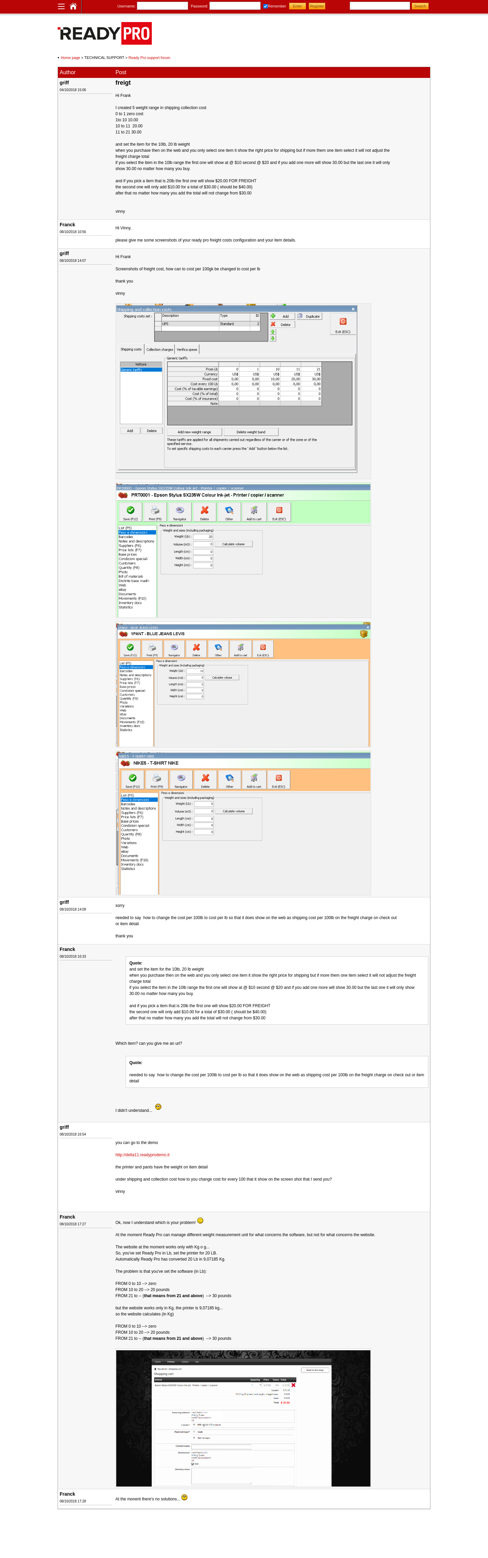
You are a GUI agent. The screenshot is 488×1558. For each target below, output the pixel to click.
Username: (126, 6)
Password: (199, 6)
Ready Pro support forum (149, 58)
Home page (70, 58)
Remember (277, 6)
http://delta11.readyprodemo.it (142, 1154)
